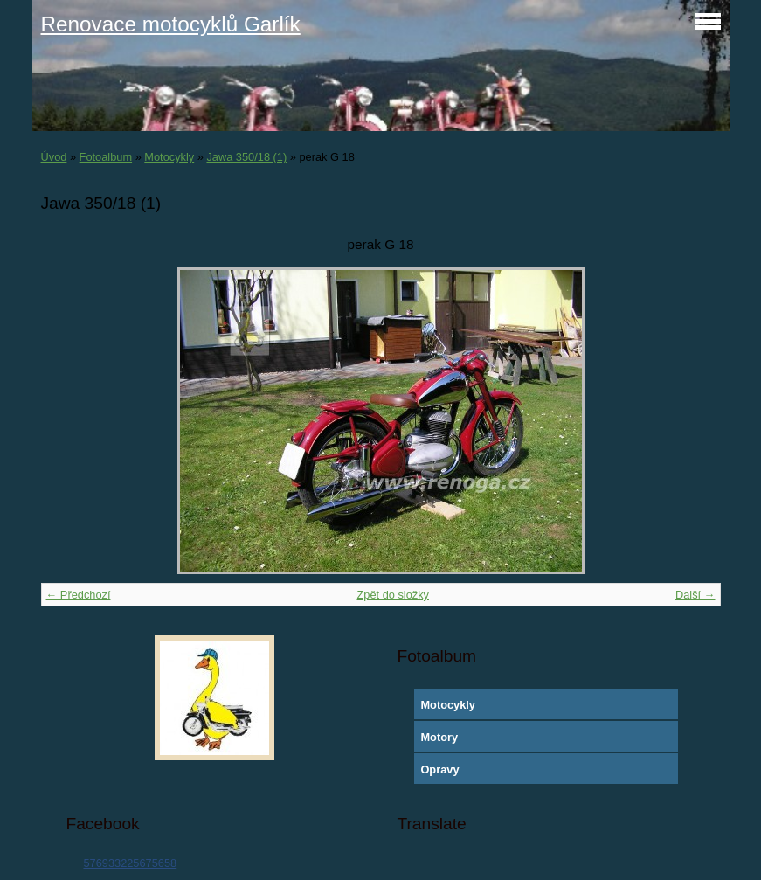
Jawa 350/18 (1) (246, 156)
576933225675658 (129, 863)
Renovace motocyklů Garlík (171, 24)
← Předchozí (78, 594)
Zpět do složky (392, 594)
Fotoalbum (106, 156)
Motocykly (169, 156)
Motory (439, 737)
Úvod (54, 156)
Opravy (439, 769)
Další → (695, 594)
